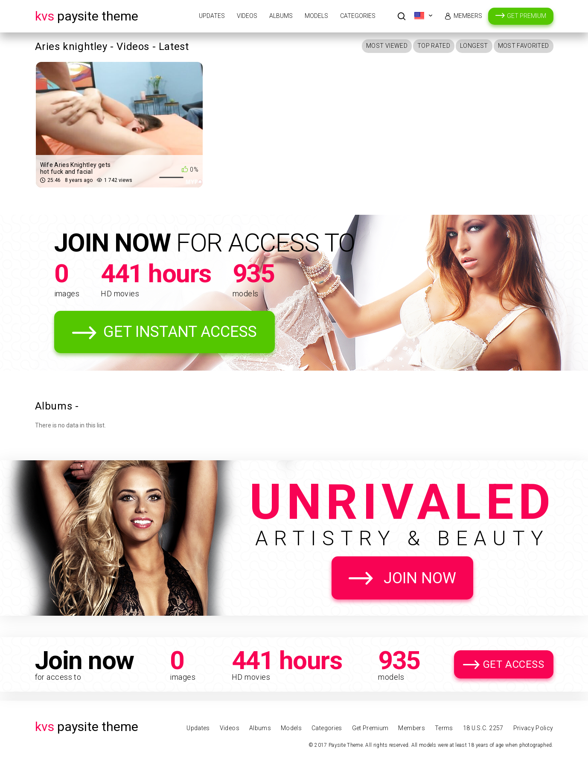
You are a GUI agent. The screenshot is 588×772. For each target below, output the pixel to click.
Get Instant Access (180, 332)
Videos (247, 15)
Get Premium (526, 15)
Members (468, 15)
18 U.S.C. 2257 (483, 728)
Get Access (513, 664)
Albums (281, 15)
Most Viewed (387, 45)
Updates (212, 15)
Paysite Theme (86, 16)
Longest (474, 45)
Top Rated (433, 45)
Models (316, 15)
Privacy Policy (533, 728)
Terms (444, 728)
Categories (358, 15)
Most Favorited (523, 45)
